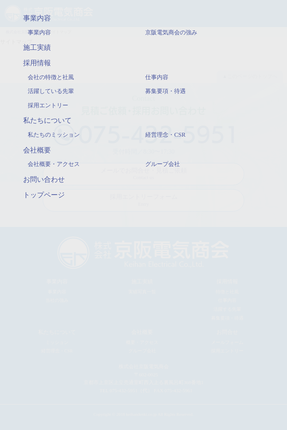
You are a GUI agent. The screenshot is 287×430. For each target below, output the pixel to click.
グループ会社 (162, 164)
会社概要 (37, 150)
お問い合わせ (44, 179)
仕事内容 (156, 77)
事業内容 (37, 18)
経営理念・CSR (165, 134)
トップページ (44, 195)
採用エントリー (48, 105)
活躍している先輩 (51, 91)
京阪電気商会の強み (171, 32)
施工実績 (37, 47)
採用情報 (37, 63)
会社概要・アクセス (54, 164)
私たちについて (47, 120)
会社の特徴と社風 (51, 77)
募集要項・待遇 (165, 91)
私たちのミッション (54, 134)
